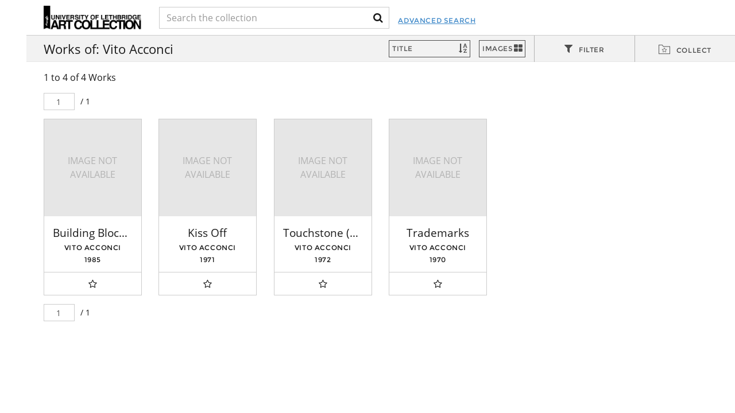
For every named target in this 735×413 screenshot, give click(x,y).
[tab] (585, 49)
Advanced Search (436, 20)
